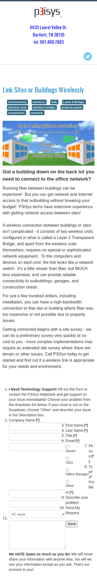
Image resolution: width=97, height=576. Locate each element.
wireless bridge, (44, 107)
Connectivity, (17, 102)
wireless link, (17, 107)
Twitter (88, 56)
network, (37, 113)
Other (70, 486)
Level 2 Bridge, (74, 102)
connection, (16, 113)
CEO (69, 462)
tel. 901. (40, 42)
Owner (71, 451)
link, (54, 102)
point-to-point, (72, 107)
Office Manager (77, 474)
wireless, (39, 102)
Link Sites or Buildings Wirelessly (43, 89)
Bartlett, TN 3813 (47, 34)
